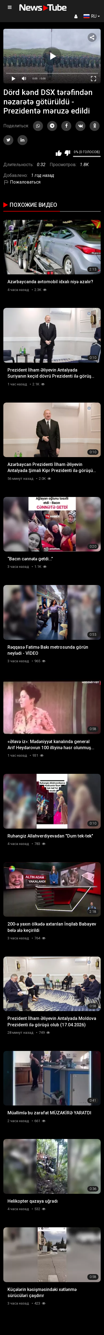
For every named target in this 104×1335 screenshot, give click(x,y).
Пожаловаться (21, 182)
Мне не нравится (67, 153)
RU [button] (90, 16)
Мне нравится (59, 153)
